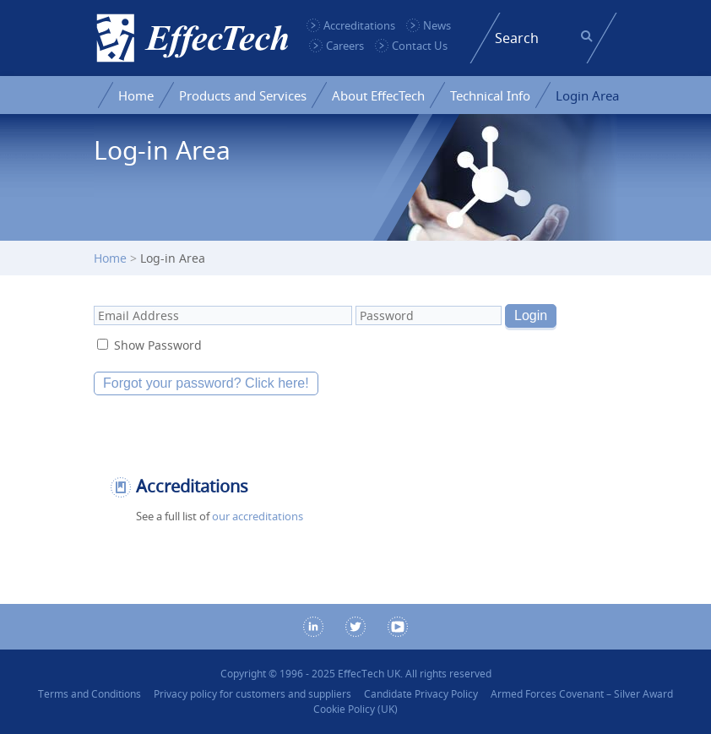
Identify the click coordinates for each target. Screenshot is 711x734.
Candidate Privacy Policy (421, 694)
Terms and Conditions (89, 694)
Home (136, 95)
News (437, 25)
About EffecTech (378, 95)
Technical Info (490, 95)
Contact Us (420, 45)
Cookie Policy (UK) (355, 709)
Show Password (158, 345)
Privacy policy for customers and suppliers (252, 694)
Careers (345, 45)
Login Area (587, 95)
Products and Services (243, 95)
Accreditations (359, 25)
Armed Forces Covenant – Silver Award (582, 694)
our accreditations (257, 516)
